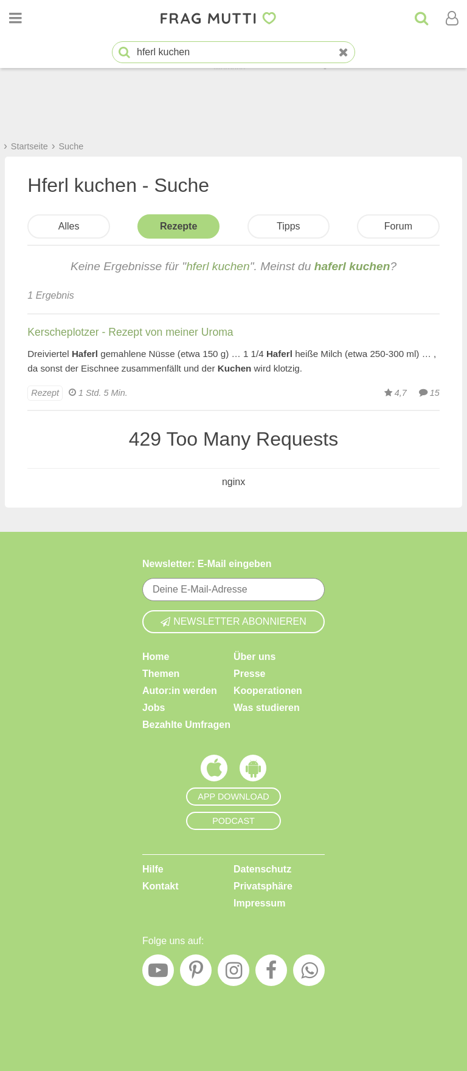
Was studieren (267, 707)
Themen (160, 673)
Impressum (259, 903)
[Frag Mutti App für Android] (253, 771)
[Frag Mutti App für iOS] (214, 771)
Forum (398, 226)
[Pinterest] (196, 973)
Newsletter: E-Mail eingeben (207, 564)
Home (155, 656)
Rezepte (178, 226)
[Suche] (421, 18)
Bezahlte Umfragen (186, 724)
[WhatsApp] (309, 973)
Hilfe (153, 869)
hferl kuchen (218, 266)
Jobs (153, 707)
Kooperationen (268, 690)
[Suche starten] (124, 52)
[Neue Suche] (343, 52)
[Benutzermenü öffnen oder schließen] (452, 18)
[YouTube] (158, 973)
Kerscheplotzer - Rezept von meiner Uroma (130, 332)
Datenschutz (262, 869)
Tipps (288, 226)
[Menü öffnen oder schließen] (15, 18)
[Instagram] (233, 973)
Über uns (254, 656)
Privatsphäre (263, 886)
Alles (69, 226)
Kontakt (160, 886)
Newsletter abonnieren (233, 621)
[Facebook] (271, 973)
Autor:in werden (179, 690)
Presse (250, 673)
